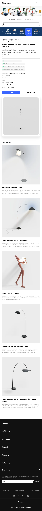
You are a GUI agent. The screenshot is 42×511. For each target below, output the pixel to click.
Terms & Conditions (35, 490)
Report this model (8, 57)
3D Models (12, 19)
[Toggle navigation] (39, 3)
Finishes (19, 19)
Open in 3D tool (31, 92)
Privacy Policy (5, 490)
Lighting (11, 39)
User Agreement (19, 490)
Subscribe (36, 482)
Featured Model (29, 19)
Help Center (6, 470)
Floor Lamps (18, 39)
